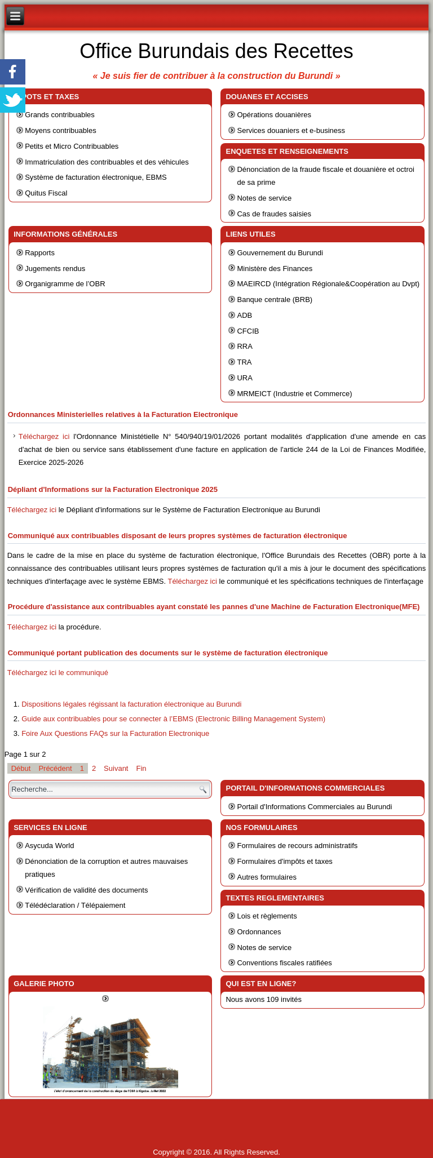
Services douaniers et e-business (291, 130)
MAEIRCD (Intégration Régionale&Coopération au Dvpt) (328, 283)
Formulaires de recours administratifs (297, 845)
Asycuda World (49, 845)
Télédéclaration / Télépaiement (75, 905)
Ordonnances (259, 932)
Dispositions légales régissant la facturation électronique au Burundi (131, 704)
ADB (244, 315)
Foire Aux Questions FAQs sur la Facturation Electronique (115, 733)
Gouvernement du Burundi (279, 253)
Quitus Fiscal (46, 193)
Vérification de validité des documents (86, 890)
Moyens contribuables (60, 130)
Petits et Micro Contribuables (71, 146)
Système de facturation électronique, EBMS (95, 177)
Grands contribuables (60, 114)
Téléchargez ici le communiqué (57, 672)
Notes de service (264, 198)
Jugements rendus (55, 268)
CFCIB (248, 331)
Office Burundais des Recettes (216, 51)
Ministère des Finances (274, 268)
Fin (141, 768)
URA (244, 378)
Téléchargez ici (44, 436)
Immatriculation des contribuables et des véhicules (106, 162)
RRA (244, 346)
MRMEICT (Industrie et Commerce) (294, 393)
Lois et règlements (267, 916)
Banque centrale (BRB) (274, 299)
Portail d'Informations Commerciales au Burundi (314, 806)
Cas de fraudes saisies (274, 214)
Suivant (116, 768)
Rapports (40, 253)
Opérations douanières (274, 114)
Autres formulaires (266, 877)
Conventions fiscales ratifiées (284, 963)
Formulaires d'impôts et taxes (284, 861)
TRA (244, 362)
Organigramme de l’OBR (65, 283)
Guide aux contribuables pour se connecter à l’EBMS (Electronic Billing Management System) (173, 719)
